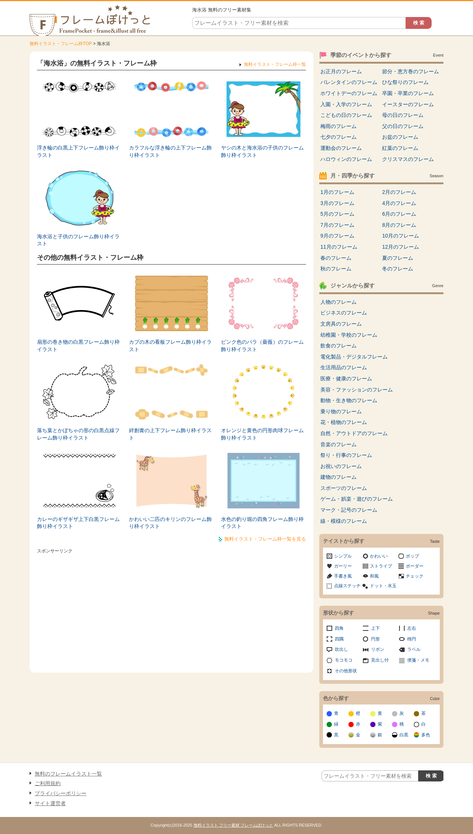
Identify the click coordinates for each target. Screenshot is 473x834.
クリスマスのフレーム (408, 159)
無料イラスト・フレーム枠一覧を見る (265, 539)
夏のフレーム (397, 258)
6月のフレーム (399, 214)
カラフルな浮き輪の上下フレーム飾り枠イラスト (170, 151)
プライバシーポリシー (60, 793)
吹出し (341, 649)
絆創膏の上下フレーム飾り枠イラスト (170, 434)
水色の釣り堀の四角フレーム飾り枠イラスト (262, 522)
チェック (414, 576)
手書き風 (343, 576)
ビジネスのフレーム (343, 313)
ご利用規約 (48, 783)
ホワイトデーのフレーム (348, 93)
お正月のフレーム (341, 71)
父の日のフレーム (402, 126)
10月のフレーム (400, 236)
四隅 (339, 639)
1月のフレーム (337, 192)
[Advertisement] (171, 608)
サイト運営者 (50, 803)
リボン (377, 649)
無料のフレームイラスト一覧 (68, 774)
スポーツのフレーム (343, 488)
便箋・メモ (418, 660)
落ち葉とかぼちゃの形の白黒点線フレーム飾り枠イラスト (78, 434)
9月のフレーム (337, 236)
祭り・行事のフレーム (346, 455)
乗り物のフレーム (341, 411)
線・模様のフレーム (343, 521)
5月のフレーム (337, 214)
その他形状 (346, 670)
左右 (411, 628)
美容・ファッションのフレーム (356, 390)
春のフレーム (335, 258)
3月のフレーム (337, 203)
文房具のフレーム (341, 324)
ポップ (412, 556)
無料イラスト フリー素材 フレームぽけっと (233, 825)
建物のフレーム (338, 477)
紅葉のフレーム (400, 148)
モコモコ (344, 660)
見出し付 (380, 660)
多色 (425, 734)
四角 (339, 628)
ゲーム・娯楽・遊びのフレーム (356, 499)
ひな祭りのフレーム (405, 82)
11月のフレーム (338, 247)
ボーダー (414, 566)
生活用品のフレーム (343, 367)
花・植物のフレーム (343, 422)
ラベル (414, 649)
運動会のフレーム (341, 148)
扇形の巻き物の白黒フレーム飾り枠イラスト (78, 345)
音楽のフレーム (338, 444)
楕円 (411, 639)
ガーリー (343, 566)
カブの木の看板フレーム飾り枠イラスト (170, 345)
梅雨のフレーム (338, 126)
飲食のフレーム (338, 346)
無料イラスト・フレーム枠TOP (61, 43)
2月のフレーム (399, 192)
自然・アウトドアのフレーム (354, 433)
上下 (375, 628)
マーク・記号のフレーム (348, 510)
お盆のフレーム (400, 137)
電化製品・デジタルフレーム (354, 357)
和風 (374, 576)
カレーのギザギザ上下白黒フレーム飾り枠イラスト (78, 522)
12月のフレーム (400, 247)
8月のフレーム (399, 225)
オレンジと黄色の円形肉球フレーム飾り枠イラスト (262, 434)
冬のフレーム (397, 269)
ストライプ (381, 566)
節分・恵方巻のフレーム (410, 71)
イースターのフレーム (408, 104)
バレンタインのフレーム (348, 82)
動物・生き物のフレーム (348, 400)
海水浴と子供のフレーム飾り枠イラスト (78, 240)
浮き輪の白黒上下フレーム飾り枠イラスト (78, 151)
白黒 (403, 734)
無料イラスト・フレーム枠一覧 (275, 64)
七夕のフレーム (338, 137)
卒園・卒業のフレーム (408, 93)
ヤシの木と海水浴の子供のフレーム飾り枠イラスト (262, 151)
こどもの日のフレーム (346, 115)
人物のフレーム (338, 302)
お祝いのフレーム (341, 466)
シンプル (343, 556)
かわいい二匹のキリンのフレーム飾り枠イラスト (170, 522)
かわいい (379, 556)
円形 (375, 639)
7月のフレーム (337, 225)
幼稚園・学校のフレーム (348, 335)
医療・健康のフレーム (346, 378)
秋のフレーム (335, 269)
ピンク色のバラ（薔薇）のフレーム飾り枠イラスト (262, 345)
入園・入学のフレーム (346, 104)
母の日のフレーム (402, 115)
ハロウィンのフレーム (346, 159)
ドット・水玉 (383, 585)
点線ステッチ (347, 585)
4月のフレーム (399, 203)
